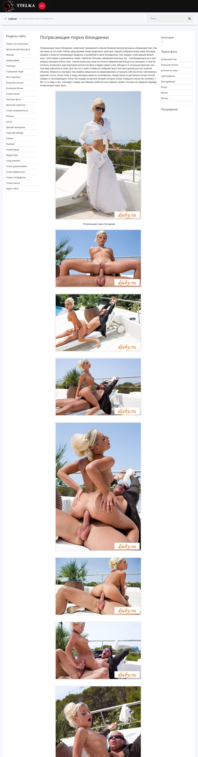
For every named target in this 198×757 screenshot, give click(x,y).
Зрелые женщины (15, 127)
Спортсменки (13, 160)
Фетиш (164, 98)
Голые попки (13, 93)
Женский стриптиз (16, 104)
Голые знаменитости (17, 110)
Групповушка (168, 75)
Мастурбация (168, 81)
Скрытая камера (14, 132)
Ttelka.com (26, 6)
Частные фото (13, 99)
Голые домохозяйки (16, 166)
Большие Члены (169, 64)
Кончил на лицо (169, 70)
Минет (164, 92)
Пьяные (10, 143)
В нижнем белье (14, 88)
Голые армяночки (15, 171)
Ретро (164, 87)
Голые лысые (13, 182)
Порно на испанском (17, 43)
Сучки (9, 121)
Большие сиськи (15, 82)
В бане (9, 138)
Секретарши (12, 149)
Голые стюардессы (16, 177)
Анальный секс (169, 59)
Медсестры (12, 155)
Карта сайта (12, 188)
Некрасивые (12, 60)
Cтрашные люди (14, 71)
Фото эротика (13, 77)
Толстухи (10, 65)
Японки (10, 116)
